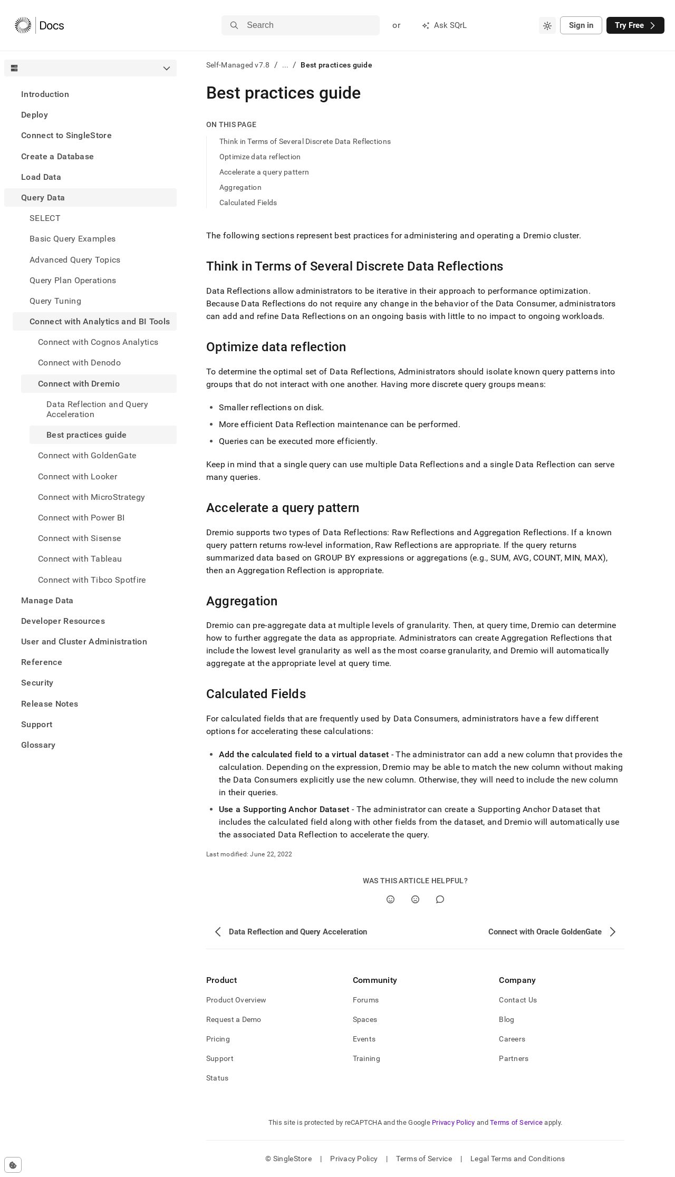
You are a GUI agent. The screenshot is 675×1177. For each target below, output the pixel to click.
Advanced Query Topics (75, 260)
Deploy (34, 115)
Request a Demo (234, 1019)
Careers (512, 1039)
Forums (366, 1000)
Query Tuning (55, 301)
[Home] (39, 25)
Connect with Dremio (79, 384)
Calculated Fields (248, 202)
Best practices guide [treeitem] (86, 435)
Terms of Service (516, 1122)
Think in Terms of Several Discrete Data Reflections (305, 141)
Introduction (45, 94)
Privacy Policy (453, 1122)
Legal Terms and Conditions (517, 1158)
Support (36, 724)
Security (37, 683)
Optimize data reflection (260, 156)
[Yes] (390, 899)
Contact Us (518, 1000)
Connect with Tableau (80, 559)
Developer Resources (63, 621)
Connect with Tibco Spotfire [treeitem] (92, 580)
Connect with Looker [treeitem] (77, 476)
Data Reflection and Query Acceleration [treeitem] (97, 409)
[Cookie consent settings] (13, 1165)
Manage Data (47, 600)
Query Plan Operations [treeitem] (73, 280)
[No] (415, 899)
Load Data (41, 177)
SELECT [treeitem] (45, 218)
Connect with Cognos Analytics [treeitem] (98, 342)
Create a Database (57, 156)
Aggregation (240, 187)
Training (366, 1058)
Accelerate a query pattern (264, 172)
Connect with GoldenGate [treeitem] (87, 455)
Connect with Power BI (81, 518)
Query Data (43, 197)
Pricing (218, 1039)
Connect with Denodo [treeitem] (79, 363)
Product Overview (236, 1000)
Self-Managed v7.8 (238, 65)
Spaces (365, 1019)
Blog (506, 1019)
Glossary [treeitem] (38, 745)
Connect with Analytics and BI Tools (100, 321)
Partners (513, 1058)
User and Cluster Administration (84, 641)
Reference (41, 662)
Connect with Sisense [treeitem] (79, 538)
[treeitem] (90, 94)
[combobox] (547, 25)
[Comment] (440, 899)
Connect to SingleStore (66, 135)
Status (217, 1078)
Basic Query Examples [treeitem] (72, 239)
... (285, 65)
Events (364, 1039)
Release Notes (49, 704)
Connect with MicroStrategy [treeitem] (91, 497)
